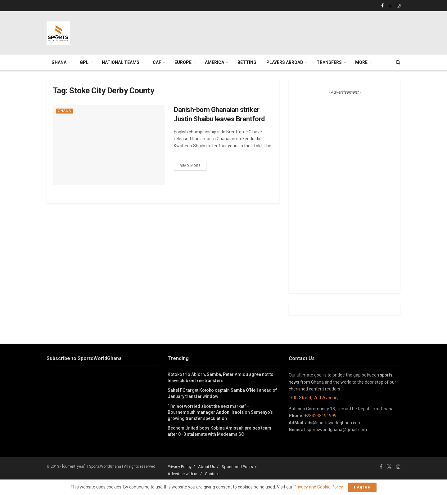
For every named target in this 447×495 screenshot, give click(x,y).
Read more (193, 165)
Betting (246, 62)
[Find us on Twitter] (389, 466)
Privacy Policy (180, 466)
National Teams (120, 62)
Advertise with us (183, 473)
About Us (206, 466)
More (361, 62)
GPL (84, 62)
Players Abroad (284, 62)
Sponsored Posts (237, 466)
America (214, 62)
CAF (157, 62)
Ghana (59, 62)
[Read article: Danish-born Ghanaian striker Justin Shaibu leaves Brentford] (109, 145)
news (294, 382)
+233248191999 (320, 415)
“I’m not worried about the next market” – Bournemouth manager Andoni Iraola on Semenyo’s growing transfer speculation (220, 412)
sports (386, 374)
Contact (212, 473)
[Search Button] (398, 62)
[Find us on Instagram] (398, 466)
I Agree (362, 487)
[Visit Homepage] (58, 33)
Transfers (329, 62)
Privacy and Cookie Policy (318, 486)
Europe (183, 62)
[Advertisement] (249, 32)
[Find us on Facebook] (381, 466)
